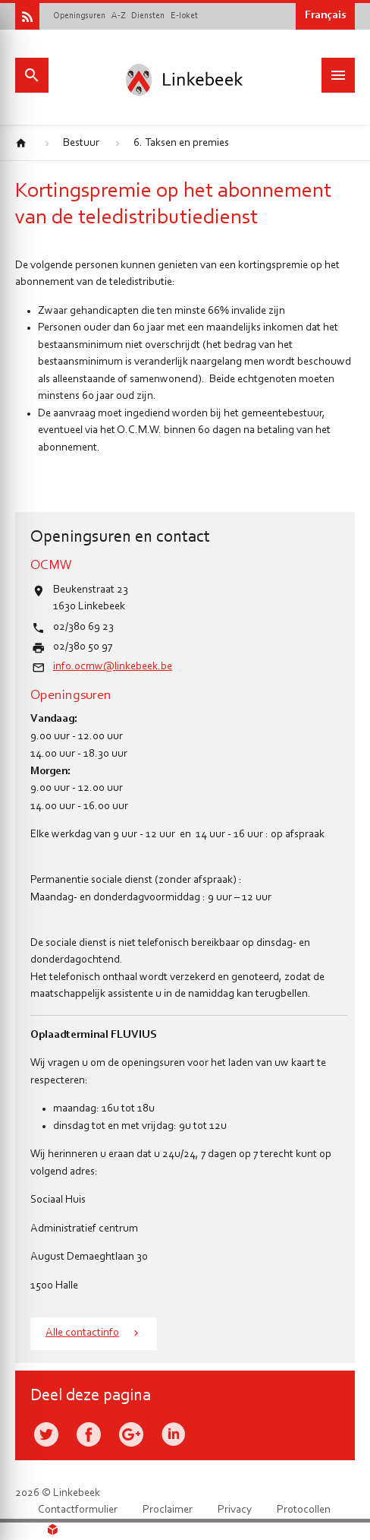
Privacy (235, 1510)
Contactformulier (78, 1510)
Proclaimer (168, 1510)
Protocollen (304, 1510)
